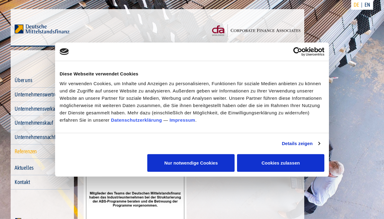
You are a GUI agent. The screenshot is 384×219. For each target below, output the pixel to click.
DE (356, 5)
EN (367, 5)
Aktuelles (24, 168)
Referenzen (26, 151)
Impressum (182, 119)
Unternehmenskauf (34, 123)
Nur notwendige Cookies (191, 162)
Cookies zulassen (281, 162)
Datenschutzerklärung (136, 119)
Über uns (23, 80)
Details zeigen (297, 143)
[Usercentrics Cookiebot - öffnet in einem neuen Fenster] (297, 51)
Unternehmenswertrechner (41, 94)
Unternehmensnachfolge (39, 137)
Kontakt (22, 182)
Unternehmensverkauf (37, 109)
